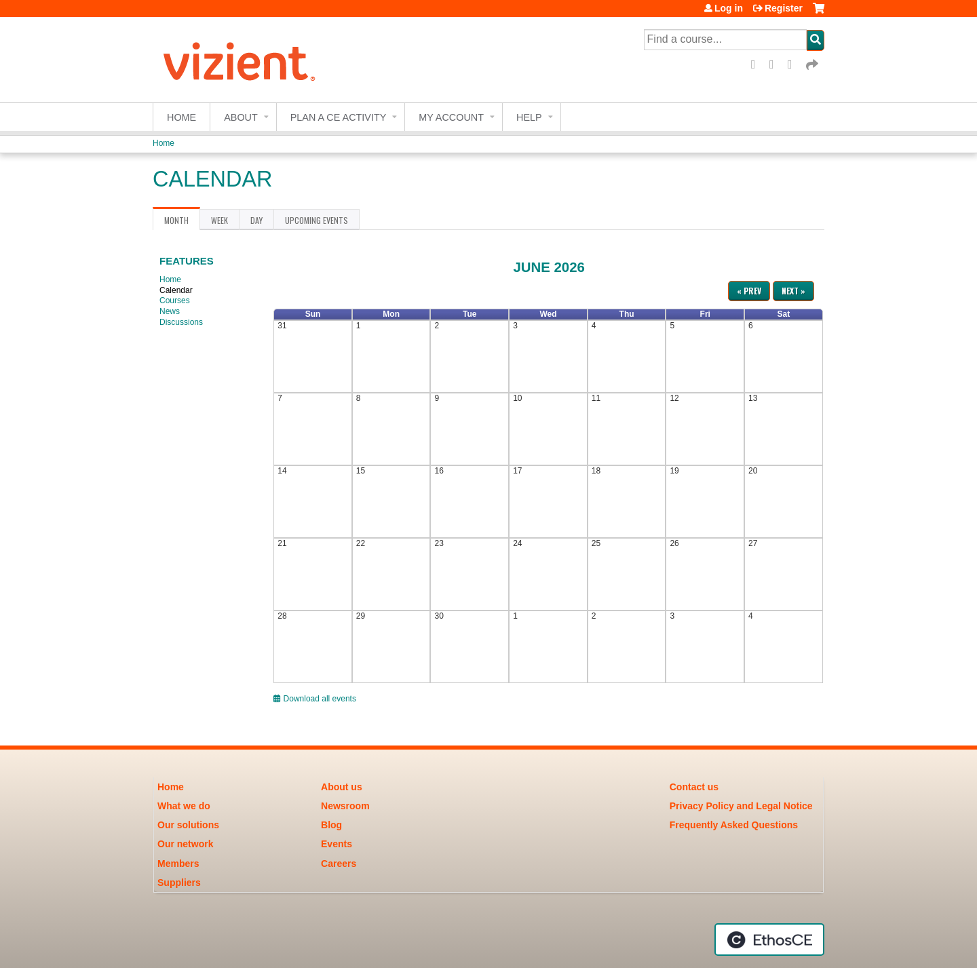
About (241, 117)
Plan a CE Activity (338, 117)
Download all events (314, 698)
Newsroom (345, 805)
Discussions (181, 322)
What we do (183, 805)
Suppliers (179, 882)
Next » (793, 290)
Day (256, 220)
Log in (728, 8)
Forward (813, 65)
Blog (331, 824)
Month (182, 222)
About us (341, 786)
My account (451, 117)
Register (784, 8)
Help (529, 117)
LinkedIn (794, 65)
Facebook (758, 65)
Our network (185, 843)
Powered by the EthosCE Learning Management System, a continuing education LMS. (769, 939)
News (169, 311)
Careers (338, 863)
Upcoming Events (316, 220)
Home (181, 117)
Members (178, 863)
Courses (174, 300)
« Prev (749, 290)
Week (219, 220)
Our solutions (188, 824)
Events (336, 843)
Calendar (176, 290)
